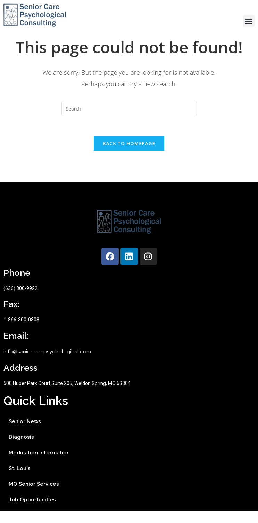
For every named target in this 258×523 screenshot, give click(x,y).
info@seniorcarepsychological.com (47, 363)
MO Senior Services (34, 496)
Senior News (25, 433)
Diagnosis (21, 449)
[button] (249, 21)
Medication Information (39, 464)
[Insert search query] (129, 120)
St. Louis (20, 480)
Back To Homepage (129, 155)
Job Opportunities (32, 511)
